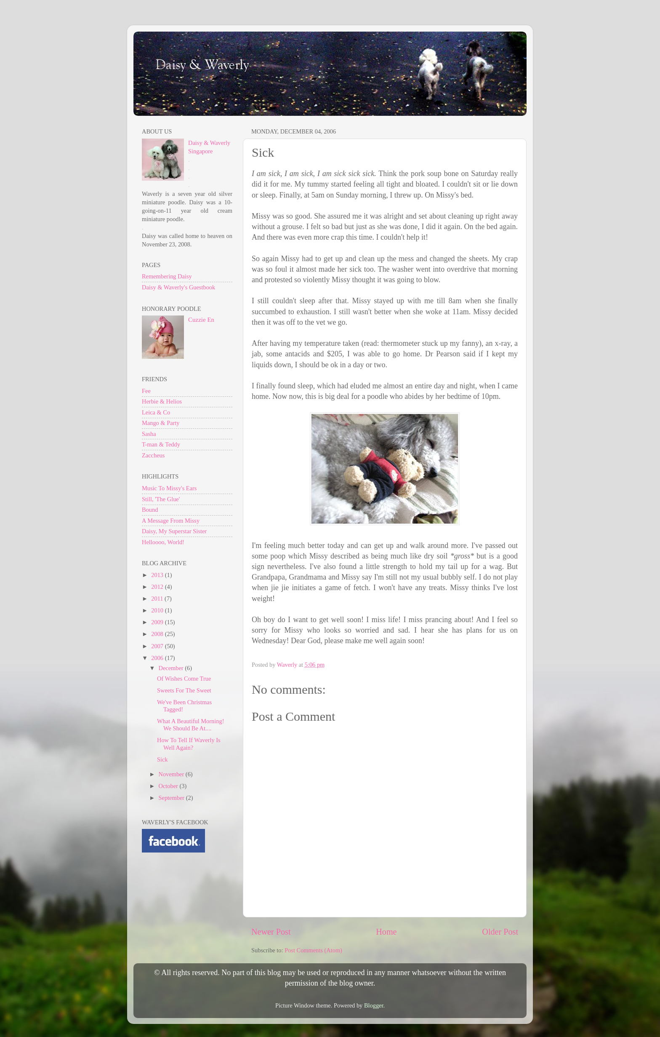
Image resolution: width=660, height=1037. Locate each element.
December (172, 668)
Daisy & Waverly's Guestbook (178, 287)
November (172, 774)
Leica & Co (156, 412)
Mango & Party (161, 423)
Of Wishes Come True (184, 678)
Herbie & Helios (162, 401)
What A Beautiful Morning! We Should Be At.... (190, 725)
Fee (146, 391)
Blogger (373, 1005)
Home (386, 931)
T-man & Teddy (161, 444)
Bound (150, 509)
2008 (158, 634)
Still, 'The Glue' (161, 499)
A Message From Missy (171, 520)
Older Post (500, 931)
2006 (158, 658)
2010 (158, 610)
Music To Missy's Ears (169, 488)
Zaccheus (153, 455)
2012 (158, 586)
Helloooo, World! (163, 542)
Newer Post (271, 931)
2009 (158, 622)
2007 (158, 646)
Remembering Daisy (167, 276)
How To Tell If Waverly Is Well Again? (189, 744)
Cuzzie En (201, 319)
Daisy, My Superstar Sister (174, 531)
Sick (162, 759)
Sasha (149, 433)
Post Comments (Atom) (313, 950)
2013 (158, 575)
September (172, 797)
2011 (158, 598)
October (169, 786)
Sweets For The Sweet (184, 690)
